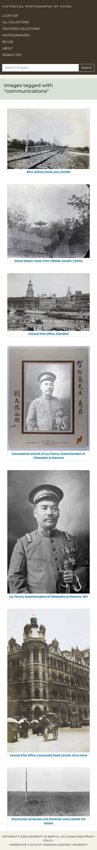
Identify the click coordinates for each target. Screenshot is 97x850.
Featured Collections (21, 29)
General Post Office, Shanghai (48, 333)
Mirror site (18, 844)
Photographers (16, 35)
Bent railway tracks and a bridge (48, 171)
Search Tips (12, 55)
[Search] (40, 68)
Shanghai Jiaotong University (65, 844)
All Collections (15, 22)
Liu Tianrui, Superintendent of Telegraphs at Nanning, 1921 (48, 596)
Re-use (7, 42)
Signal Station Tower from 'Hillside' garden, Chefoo (48, 260)
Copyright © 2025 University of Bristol (30, 836)
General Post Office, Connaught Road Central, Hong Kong (48, 755)
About (7, 48)
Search (86, 68)
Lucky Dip (10, 15)
